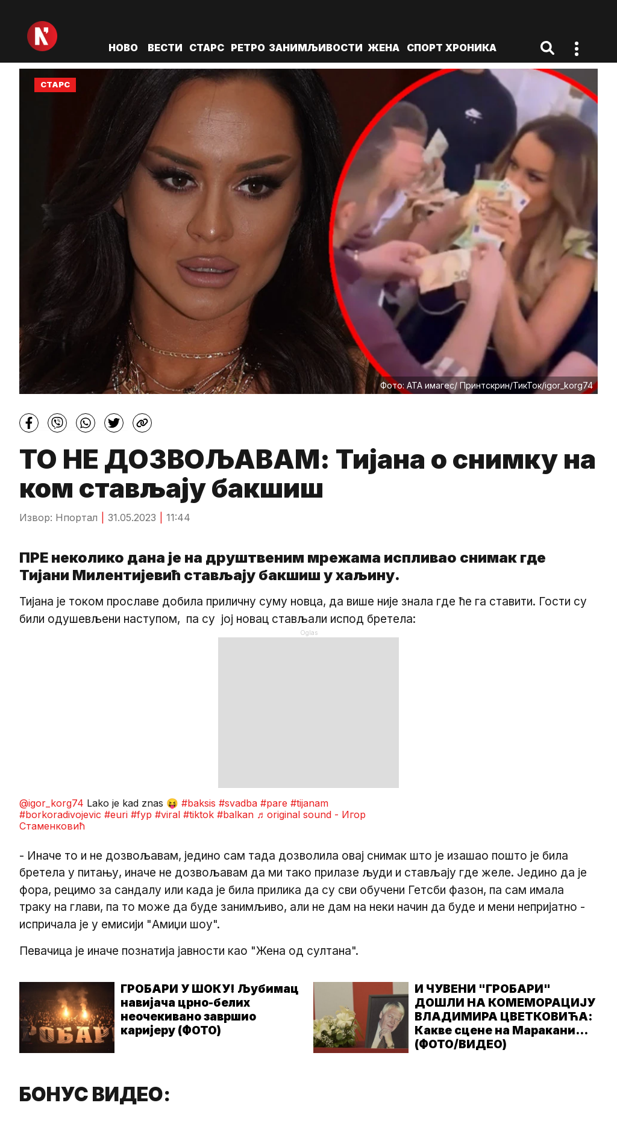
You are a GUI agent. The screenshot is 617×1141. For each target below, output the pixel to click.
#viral (167, 814)
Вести (165, 48)
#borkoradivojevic (60, 814)
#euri (116, 814)
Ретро (248, 48)
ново (123, 48)
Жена (383, 48)
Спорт (425, 48)
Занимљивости (316, 48)
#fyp (141, 814)
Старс (206, 48)
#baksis (198, 803)
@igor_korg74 (51, 803)
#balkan (235, 814)
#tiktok (198, 814)
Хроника (470, 48)
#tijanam (309, 803)
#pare (273, 803)
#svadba (238, 803)
